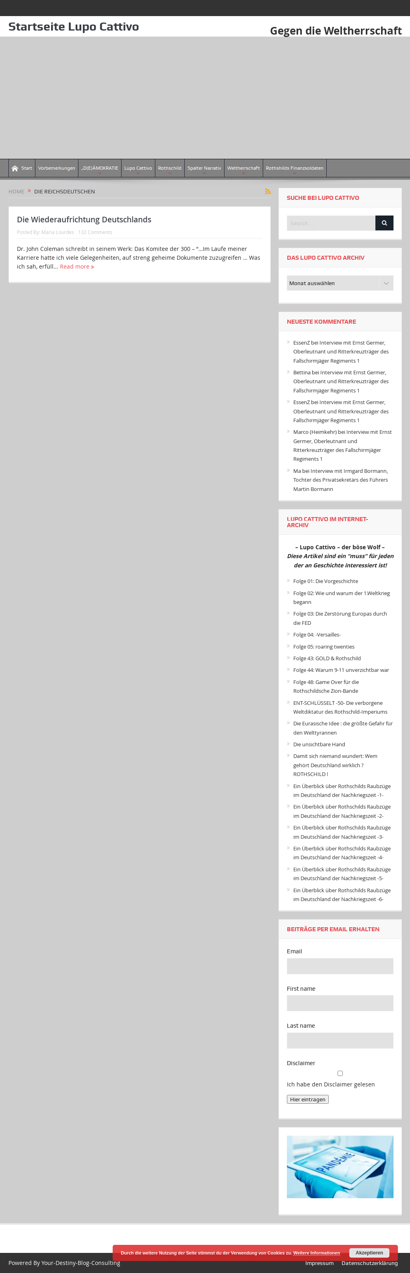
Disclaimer (301, 1063)
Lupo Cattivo (138, 168)
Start (22, 168)
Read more (77, 266)
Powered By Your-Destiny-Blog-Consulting (64, 1263)
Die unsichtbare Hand (319, 744)
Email (294, 951)
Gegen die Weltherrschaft (336, 30)
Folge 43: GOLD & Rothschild (327, 658)
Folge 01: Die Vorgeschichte (325, 581)
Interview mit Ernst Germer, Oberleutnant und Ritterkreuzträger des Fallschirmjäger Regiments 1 (341, 351)
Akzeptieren (369, 1253)
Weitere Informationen (316, 1252)
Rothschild (169, 168)
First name (301, 988)
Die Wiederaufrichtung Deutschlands (84, 219)
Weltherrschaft (243, 168)
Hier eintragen (308, 1099)
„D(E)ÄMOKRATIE (99, 168)
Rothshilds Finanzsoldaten (294, 168)
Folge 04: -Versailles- (317, 634)
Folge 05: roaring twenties (323, 646)
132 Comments (95, 232)
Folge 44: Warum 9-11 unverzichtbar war (341, 669)
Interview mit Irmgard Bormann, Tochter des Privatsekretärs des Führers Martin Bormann (340, 480)
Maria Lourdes (57, 232)
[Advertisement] (205, 98)
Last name (301, 1025)
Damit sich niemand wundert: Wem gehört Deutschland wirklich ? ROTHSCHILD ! (335, 765)
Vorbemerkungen (56, 168)
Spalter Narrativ (204, 168)
